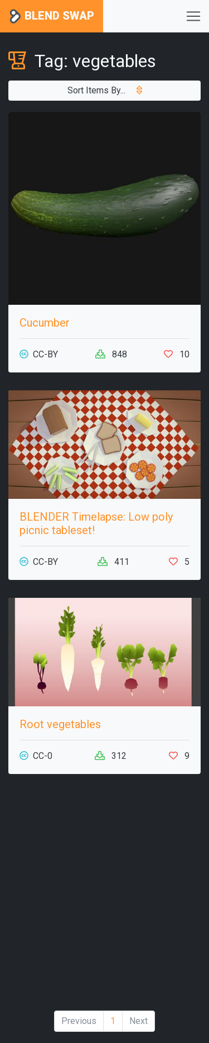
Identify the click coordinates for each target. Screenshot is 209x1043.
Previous (78, 1021)
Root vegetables (60, 724)
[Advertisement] (104, 897)
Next (138, 1021)
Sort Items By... (104, 90)
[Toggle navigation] (193, 16)
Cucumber (45, 322)
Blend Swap (51, 16)
